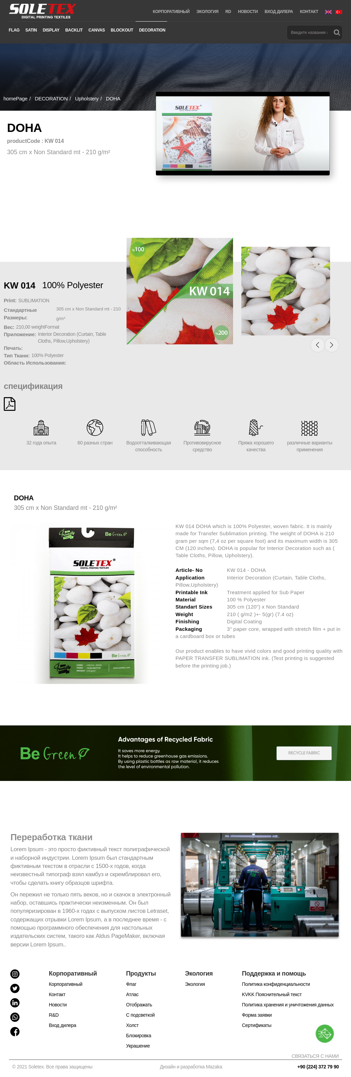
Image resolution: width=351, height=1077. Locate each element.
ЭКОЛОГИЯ (207, 11)
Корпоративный (65, 984)
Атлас (132, 994)
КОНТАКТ (309, 11)
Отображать (139, 1004)
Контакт (57, 994)
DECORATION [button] (152, 30)
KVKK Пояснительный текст (272, 994)
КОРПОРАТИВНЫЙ (171, 11)
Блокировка (138, 1035)
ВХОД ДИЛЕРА (279, 11)
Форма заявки (257, 1015)
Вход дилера (62, 1025)
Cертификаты (256, 1025)
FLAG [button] (14, 30)
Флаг (131, 984)
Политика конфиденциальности (276, 984)
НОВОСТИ (248, 11)
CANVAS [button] (96, 30)
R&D (54, 1015)
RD (228, 11)
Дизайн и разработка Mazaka (191, 1066)
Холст (132, 1025)
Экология (195, 984)
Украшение (138, 1046)
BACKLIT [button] (74, 30)
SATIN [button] (31, 30)
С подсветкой (140, 1015)
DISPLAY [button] (51, 30)
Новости (57, 1004)
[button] (323, 344)
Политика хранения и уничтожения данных (288, 1004)
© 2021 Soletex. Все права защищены (53, 1066)
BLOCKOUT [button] (122, 30)
